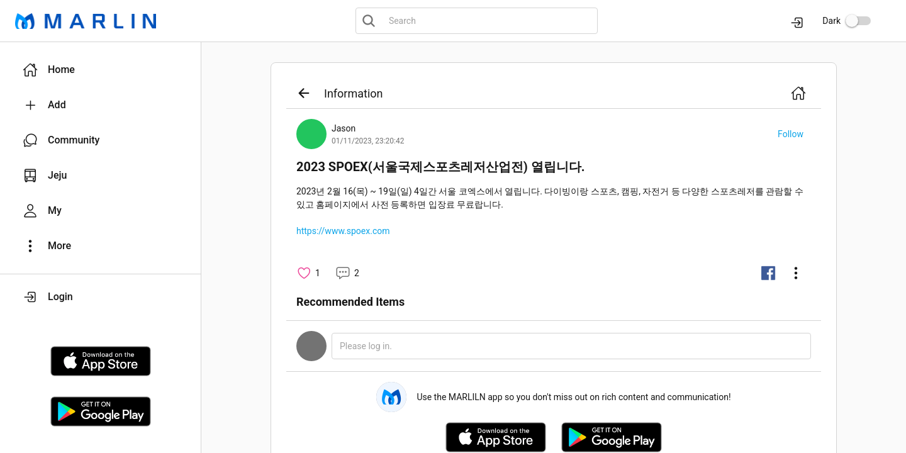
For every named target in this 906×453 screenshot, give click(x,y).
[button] (100, 69)
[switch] (858, 20)
